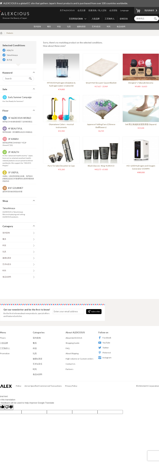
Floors (3, 338)
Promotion (5, 353)
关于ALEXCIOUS (67, 10)
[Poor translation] (9, 407)
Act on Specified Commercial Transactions (43, 386)
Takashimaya (12, 55)
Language (124, 10)
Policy (18, 386)
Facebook (104, 337)
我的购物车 (145, 11)
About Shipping (72, 353)
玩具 (69, 26)
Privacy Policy (71, 386)
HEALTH (10, 50)
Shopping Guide (72, 343)
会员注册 (81, 10)
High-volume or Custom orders (79, 358)
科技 (59, 26)
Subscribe (94, 311)
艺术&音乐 (96, 26)
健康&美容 (81, 26)
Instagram (104, 357)
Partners (69, 369)
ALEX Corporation (151, 386)
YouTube (104, 342)
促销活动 (124, 18)
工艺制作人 (110, 18)
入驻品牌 (96, 18)
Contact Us (70, 364)
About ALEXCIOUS (74, 338)
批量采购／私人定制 (97, 10)
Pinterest (104, 352)
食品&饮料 (121, 26)
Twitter (103, 347)
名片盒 (9, 60)
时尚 (108, 26)
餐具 (49, 26)
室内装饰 (37, 26)
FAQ (68, 348)
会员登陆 (113, 10)
